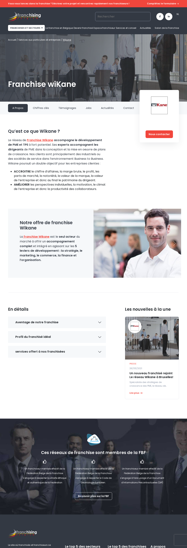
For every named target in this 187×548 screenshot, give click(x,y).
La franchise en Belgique (59, 28)
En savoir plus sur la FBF (93, 496)
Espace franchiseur (104, 28)
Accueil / (13, 39)
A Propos (17, 108)
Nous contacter (159, 134)
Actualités (145, 28)
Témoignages (67, 108)
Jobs (88, 108)
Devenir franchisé (83, 28)
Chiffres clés (41, 108)
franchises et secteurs (25, 28)
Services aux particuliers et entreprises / (40, 39)
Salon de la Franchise (167, 28)
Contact (128, 108)
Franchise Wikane (40, 140)
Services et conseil (126, 28)
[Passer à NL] (178, 14)
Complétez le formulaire (163, 4)
